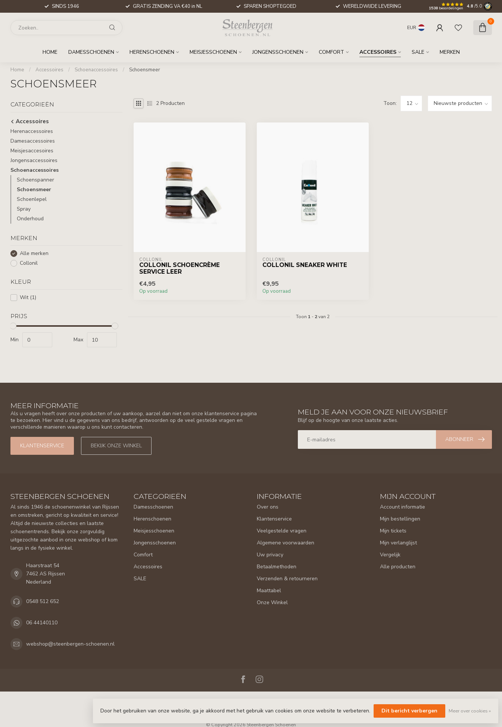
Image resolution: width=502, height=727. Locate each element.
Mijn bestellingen (400, 518)
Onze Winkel (272, 602)
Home (50, 52)
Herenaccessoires (31, 131)
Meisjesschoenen (213, 52)
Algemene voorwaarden (285, 542)
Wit (28, 297)
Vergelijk (390, 554)
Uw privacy (270, 554)
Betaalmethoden (276, 566)
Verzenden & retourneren (287, 578)
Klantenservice (42, 445)
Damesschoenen (91, 52)
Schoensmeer (144, 69)
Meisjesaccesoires (31, 150)
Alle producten (397, 566)
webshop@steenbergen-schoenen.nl (70, 643)
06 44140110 (41, 622)
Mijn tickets (393, 530)
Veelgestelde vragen (281, 530)
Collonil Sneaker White (304, 265)
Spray (24, 208)
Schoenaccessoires (96, 69)
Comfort (331, 52)
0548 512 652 (42, 601)
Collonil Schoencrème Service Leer (179, 268)
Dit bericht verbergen (409, 710)
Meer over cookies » (470, 711)
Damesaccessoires (32, 141)
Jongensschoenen (277, 52)
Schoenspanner (35, 179)
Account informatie (402, 506)
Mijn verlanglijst (398, 542)
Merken (450, 52)
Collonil (29, 263)
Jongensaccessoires (33, 160)
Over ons (267, 506)
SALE (418, 52)
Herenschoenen (152, 52)
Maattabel (269, 590)
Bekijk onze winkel (116, 445)
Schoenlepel (32, 199)
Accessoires (377, 52)
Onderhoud (30, 218)
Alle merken (34, 253)
